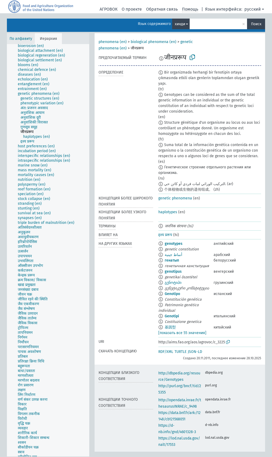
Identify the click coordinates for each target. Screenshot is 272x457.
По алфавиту (21, 38)
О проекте (132, 9)
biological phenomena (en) (153, 42)
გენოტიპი (173, 282)
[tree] (48, 250)
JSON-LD (195, 351)
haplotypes (167, 212)
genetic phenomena (175, 198)
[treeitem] (33, 46)
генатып (172, 260)
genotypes (173, 243)
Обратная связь (162, 9)
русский (252, 9)
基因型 (170, 327)
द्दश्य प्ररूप (165, 235)
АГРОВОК (108, 9)
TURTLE (180, 351)
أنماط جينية (173, 255)
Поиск (256, 24)
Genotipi (172, 316)
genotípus (173, 271)
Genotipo (172, 294)
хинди (180, 24)
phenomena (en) (113, 42)
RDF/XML (165, 351)
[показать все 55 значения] (182, 333)
